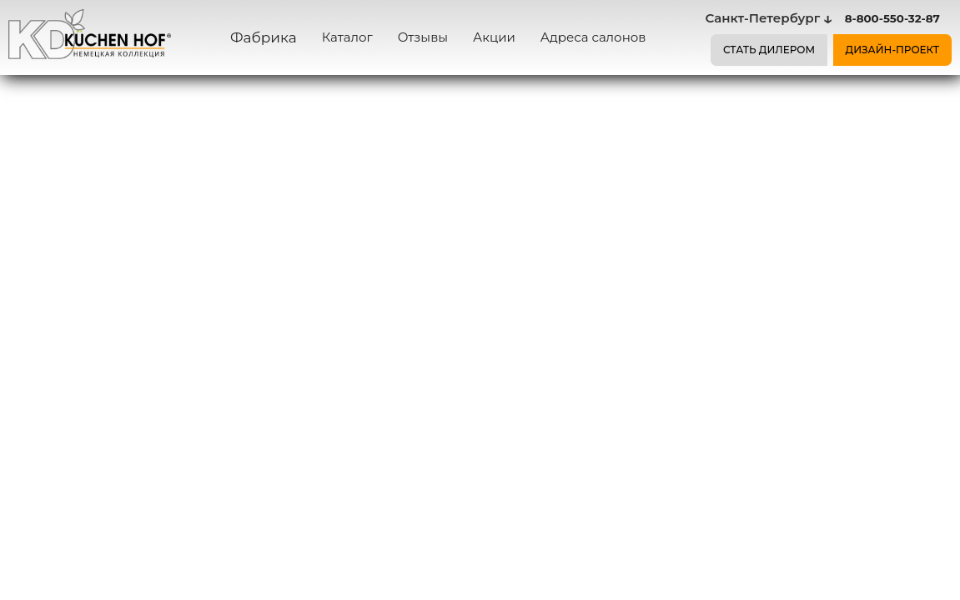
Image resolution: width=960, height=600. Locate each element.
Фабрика (263, 37)
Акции (494, 37)
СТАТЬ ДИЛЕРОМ (769, 49)
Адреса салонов (593, 37)
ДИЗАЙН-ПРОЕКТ (893, 49)
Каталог (347, 37)
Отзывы (423, 37)
